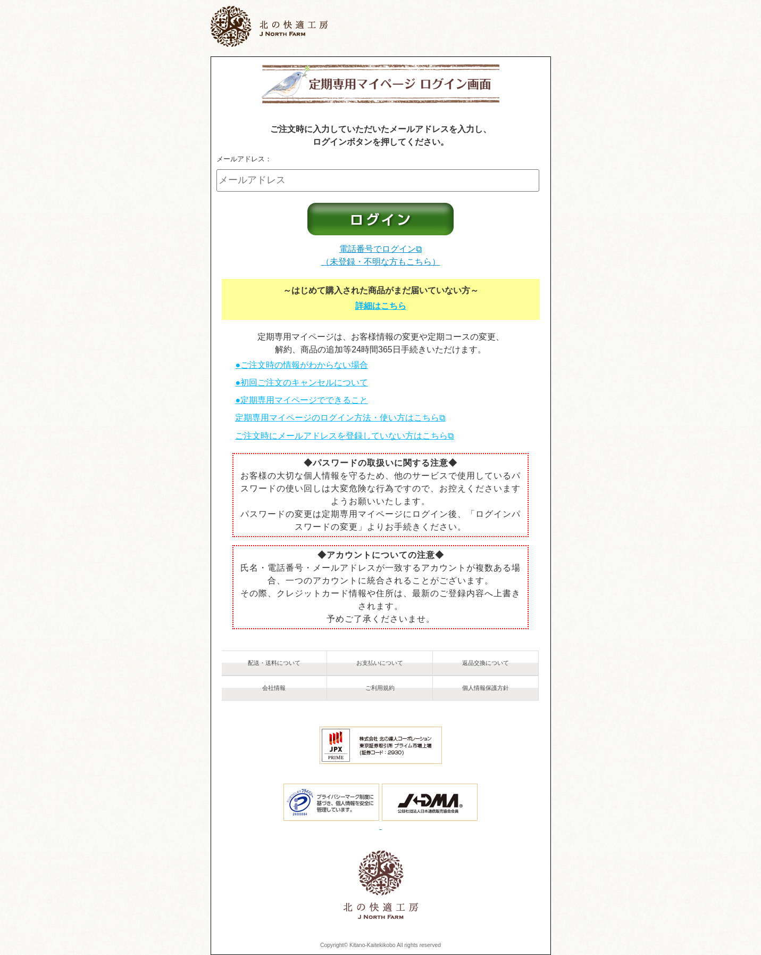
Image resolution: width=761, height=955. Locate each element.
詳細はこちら (380, 305)
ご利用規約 (380, 688)
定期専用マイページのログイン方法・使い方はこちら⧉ (340, 417)
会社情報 (274, 688)
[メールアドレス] (377, 180)
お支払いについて (379, 663)
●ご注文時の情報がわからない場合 (301, 364)
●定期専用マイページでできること (301, 400)
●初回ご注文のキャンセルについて (301, 382)
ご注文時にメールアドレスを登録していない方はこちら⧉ (344, 435)
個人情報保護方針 (485, 688)
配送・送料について (274, 663)
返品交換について (485, 663)
